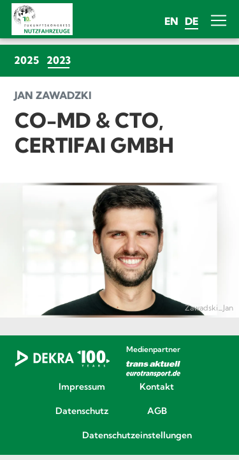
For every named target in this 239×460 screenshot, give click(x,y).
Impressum (82, 387)
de (191, 21)
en (171, 21)
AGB (157, 411)
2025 (26, 60)
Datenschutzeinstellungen (119, 436)
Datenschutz (81, 411)
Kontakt (157, 387)
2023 (61, 59)
